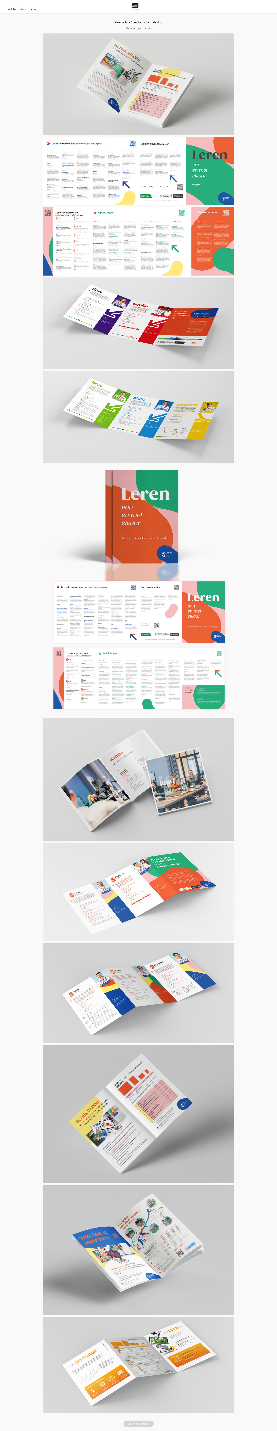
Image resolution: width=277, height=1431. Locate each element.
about (23, 9)
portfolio (11, 9)
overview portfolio (138, 1423)
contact (32, 9)
